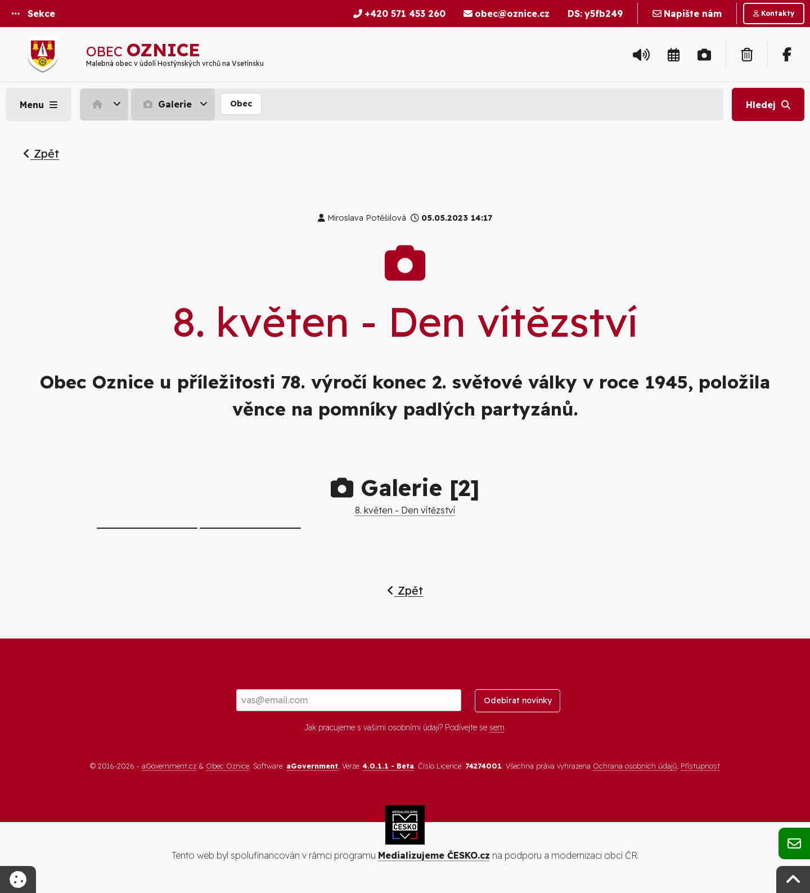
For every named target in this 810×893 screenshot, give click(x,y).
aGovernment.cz (169, 765)
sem (497, 727)
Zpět (41, 153)
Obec (241, 104)
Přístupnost (700, 765)
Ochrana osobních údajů (635, 765)
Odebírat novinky (518, 700)
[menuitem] (105, 104)
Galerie (166, 104)
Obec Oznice (227, 765)
